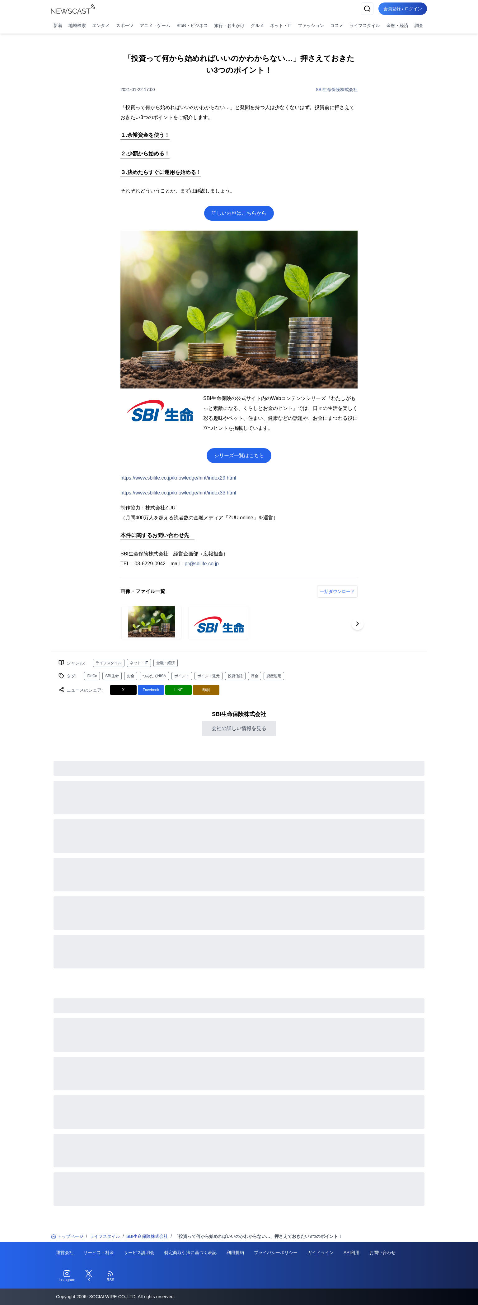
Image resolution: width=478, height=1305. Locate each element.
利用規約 (235, 1252)
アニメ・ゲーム (155, 25)
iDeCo (92, 676)
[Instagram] (67, 1276)
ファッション (311, 25)
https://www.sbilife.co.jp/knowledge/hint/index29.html (178, 477)
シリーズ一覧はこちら (239, 455)
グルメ (257, 25)
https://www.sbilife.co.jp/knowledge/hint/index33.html (178, 492)
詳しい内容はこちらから (239, 213)
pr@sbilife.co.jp (202, 563)
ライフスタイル (364, 25)
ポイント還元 (208, 676)
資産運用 (273, 676)
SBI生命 (112, 676)
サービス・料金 (98, 1252)
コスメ (336, 25)
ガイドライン (320, 1252)
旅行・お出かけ (229, 25)
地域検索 (77, 25)
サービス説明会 (139, 1252)
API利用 (351, 1252)
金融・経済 (397, 25)
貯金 (254, 676)
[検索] (367, 8)
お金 (130, 676)
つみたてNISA (154, 676)
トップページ (67, 1236)
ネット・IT (280, 25)
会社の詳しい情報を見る (239, 728)
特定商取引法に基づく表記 (190, 1252)
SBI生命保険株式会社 (337, 89)
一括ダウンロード (337, 591)
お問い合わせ (382, 1252)
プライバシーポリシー (276, 1252)
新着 (58, 25)
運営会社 (64, 1252)
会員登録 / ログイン (402, 8)
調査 (419, 25)
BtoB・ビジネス (192, 25)
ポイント (181, 676)
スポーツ (125, 25)
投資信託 (235, 676)
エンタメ (101, 25)
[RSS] (110, 1276)
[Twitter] (89, 1276)
